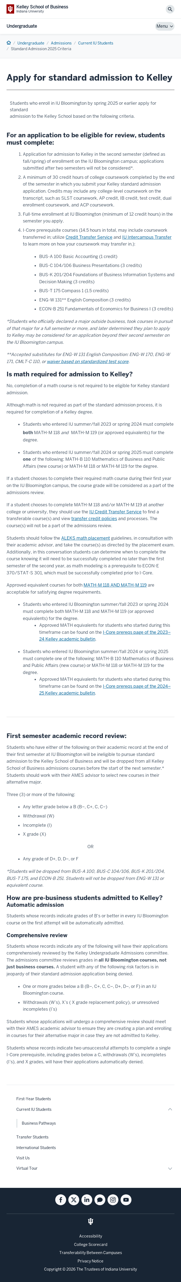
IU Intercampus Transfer (146, 237)
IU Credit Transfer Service (115, 512)
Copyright (53, 1269)
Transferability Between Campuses (90, 1252)
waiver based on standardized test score (87, 361)
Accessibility (90, 1236)
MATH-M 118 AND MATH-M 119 (115, 585)
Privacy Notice (90, 1261)
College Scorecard (90, 1244)
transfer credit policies (94, 518)
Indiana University (121, 1269)
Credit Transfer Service (89, 237)
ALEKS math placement (85, 538)
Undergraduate (22, 26)
